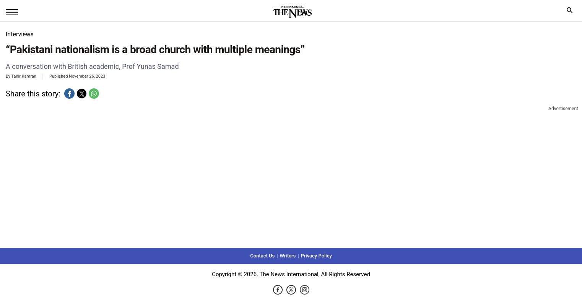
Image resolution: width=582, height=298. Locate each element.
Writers (288, 256)
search (571, 12)
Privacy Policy (316, 256)
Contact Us (262, 256)
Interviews (20, 34)
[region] (291, 176)
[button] (69, 93)
